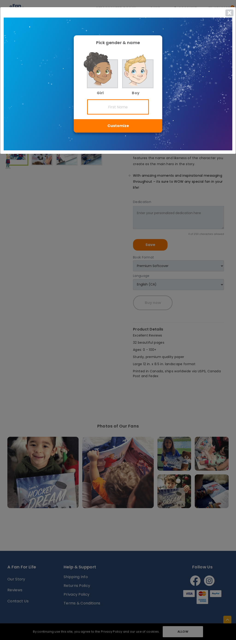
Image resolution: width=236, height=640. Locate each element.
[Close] (229, 12)
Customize (118, 125)
